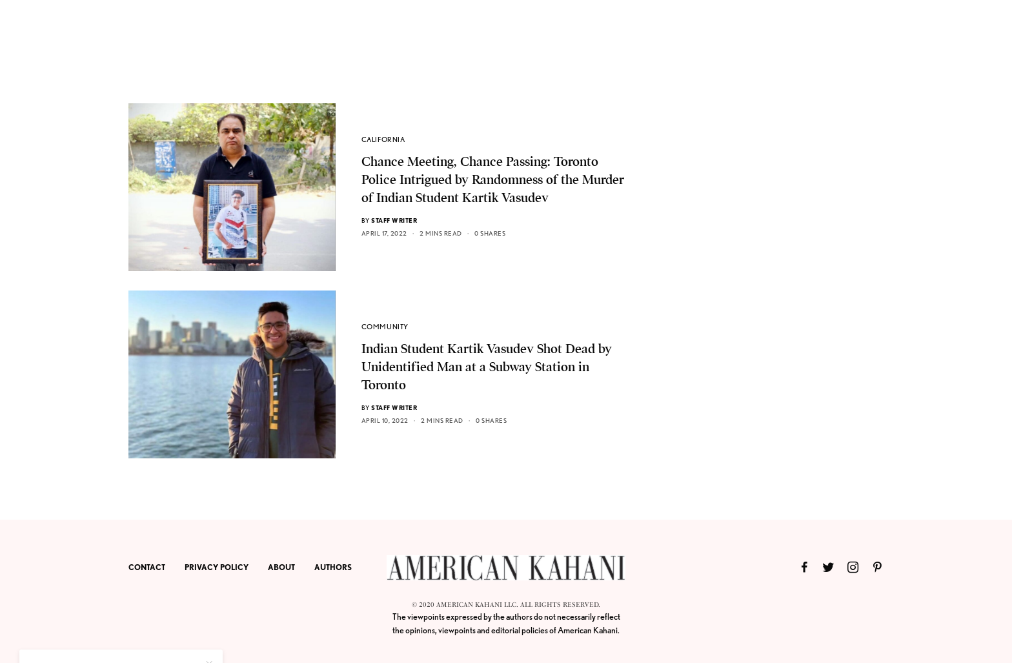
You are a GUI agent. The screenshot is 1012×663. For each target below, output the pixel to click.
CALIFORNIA (383, 139)
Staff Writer (394, 220)
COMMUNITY (385, 326)
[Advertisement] (787, 297)
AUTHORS (333, 567)
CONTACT (146, 567)
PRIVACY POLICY (216, 567)
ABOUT (281, 567)
